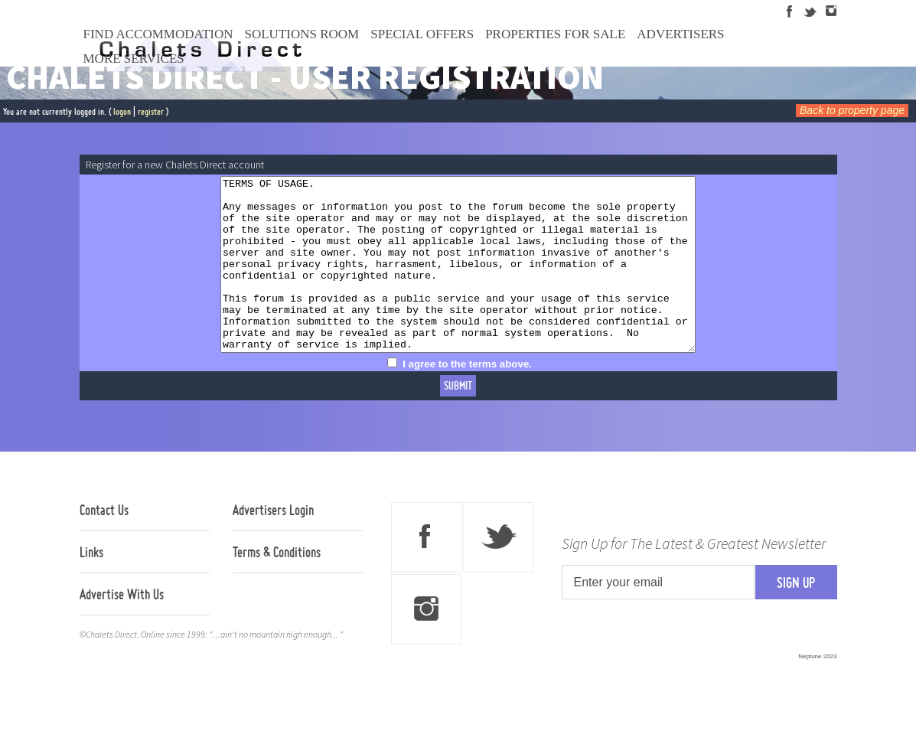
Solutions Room (302, 34)
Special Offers (422, 34)
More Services (133, 58)
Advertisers (680, 34)
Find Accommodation (158, 34)
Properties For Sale (555, 34)
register (151, 111)
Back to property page (852, 110)
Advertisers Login (273, 544)
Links (91, 586)
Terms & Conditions (277, 586)
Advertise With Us (122, 628)
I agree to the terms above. (467, 398)
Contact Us (104, 544)
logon (122, 111)
